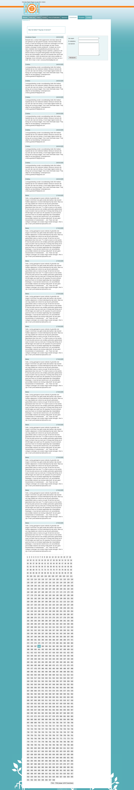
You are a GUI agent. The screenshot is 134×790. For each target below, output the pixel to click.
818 (43, 751)
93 (56, 573)
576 (61, 691)
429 (46, 656)
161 (64, 589)
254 (72, 611)
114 (35, 579)
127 (35, 582)
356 (64, 637)
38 (36, 563)
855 (35, 761)
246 (43, 611)
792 (43, 745)
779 (43, 742)
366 (54, 640)
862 (61, 761)
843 (39, 758)
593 (28, 697)
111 (71, 576)
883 (43, 767)
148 (64, 586)
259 (43, 614)
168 (43, 592)
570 (39, 691)
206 (39, 601)
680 (61, 716)
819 (46, 751)
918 (28, 777)
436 (72, 656)
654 (61, 710)
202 (72, 598)
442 (46, 659)
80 (65, 570)
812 (68, 748)
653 (57, 710)
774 (72, 738)
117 (46, 579)
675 (43, 716)
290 (61, 621)
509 (54, 675)
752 (39, 735)
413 (35, 652)
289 (57, 621)
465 (35, 665)
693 (61, 719)
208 (46, 601)
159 (57, 589)
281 (28, 621)
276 (57, 617)
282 (32, 621)
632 (28, 707)
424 (28, 656)
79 (62, 570)
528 (28, 681)
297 (39, 624)
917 (72, 773)
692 (57, 719)
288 (54, 621)
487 (68, 668)
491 (35, 672)
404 (50, 649)
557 (39, 687)
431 (54, 656)
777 (35, 742)
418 (54, 652)
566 (72, 687)
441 (43, 659)
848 (57, 758)
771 (61, 738)
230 (32, 608)
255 (28, 614)
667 (61, 713)
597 (43, 697)
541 (28, 684)
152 (32, 589)
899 (54, 770)
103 (42, 576)
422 (68, 652)
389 (43, 646)
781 (50, 742)
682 (68, 716)
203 (28, 601)
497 (57, 672)
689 (46, 719)
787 (72, 742)
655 (64, 710)
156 (46, 589)
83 (27, 573)
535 (54, 681)
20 (30, 560)
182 (46, 595)
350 (43, 637)
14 (58, 557)
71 (39, 570)
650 (46, 710)
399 (32, 649)
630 (68, 703)
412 (32, 652)
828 (32, 754)
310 (39, 627)
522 (54, 678)
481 (46, 668)
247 (46, 611)
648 (39, 710)
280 (72, 617)
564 (64, 687)
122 (64, 579)
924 (50, 777)
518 (39, 678)
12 (52, 557)
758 (61, 735)
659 (32, 713)
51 (27, 566)
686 (35, 719)
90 (48, 573)
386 (32, 646)
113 (32, 579)
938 (54, 780)
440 (39, 659)
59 (51, 566)
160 (61, 589)
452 (35, 662)
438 (32, 659)
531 (39, 681)
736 (28, 732)
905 (28, 773)
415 (43, 652)
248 (50, 611)
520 (46, 678)
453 (39, 662)
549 (57, 684)
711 (32, 726)
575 (57, 691)
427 (39, 656)
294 (28, 624)
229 (28, 608)
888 (61, 767)
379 (54, 643)
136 (68, 582)
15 (61, 557)
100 (31, 576)
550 (61, 684)
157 (50, 589)
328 (57, 630)
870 (43, 764)
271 (39, 617)
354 (57, 637)
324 (43, 630)
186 (61, 595)
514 (72, 675)
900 (57, 770)
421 (64, 652)
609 (39, 700)
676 (46, 716)
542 (32, 684)
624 (46, 703)
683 (72, 716)
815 (32, 751)
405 (54, 649)
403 (46, 649)
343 (64, 633)
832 (46, 754)
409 (68, 649)
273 (46, 617)
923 (46, 777)
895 (39, 770)
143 (46, 586)
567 (28, 691)
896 (43, 770)
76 (53, 570)
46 (59, 563)
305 (68, 624)
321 (32, 630)
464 (32, 665)
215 (72, 601)
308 (32, 627)
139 (32, 586)
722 (72, 726)
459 (61, 662)
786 (68, 742)
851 (68, 758)
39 (39, 563)
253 (68, 611)
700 (39, 722)
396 (68, 646)
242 (28, 611)
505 (39, 675)
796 (57, 745)
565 (68, 687)
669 (68, 713)
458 (57, 662)
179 (35, 595)
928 (64, 777)
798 (64, 745)
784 (61, 742)
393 (57, 646)
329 (61, 630)
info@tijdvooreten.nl (63, 789)
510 (57, 675)
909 (43, 773)
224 (57, 605)
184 (54, 595)
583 (39, 694)
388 (39, 646)
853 (28, 761)
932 (32, 780)
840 (28, 758)
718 (57, 726)
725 (35, 729)
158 (54, 589)
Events (44, 17)
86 (36, 573)
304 (64, 624)
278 (64, 617)
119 (54, 579)
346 (28, 637)
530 (35, 681)
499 (64, 672)
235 (50, 608)
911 (50, 773)
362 (39, 640)
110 (67, 576)
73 (45, 570)
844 (43, 758)
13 (55, 557)
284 (39, 621)
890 (68, 767)
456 (50, 662)
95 (62, 573)
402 (43, 649)
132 (54, 582)
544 (39, 684)
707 (64, 722)
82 (71, 570)
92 (53, 573)
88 (42, 573)
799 (68, 745)
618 (72, 700)
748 (72, 732)
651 (50, 710)
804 (39, 748)
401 (39, 649)
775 (28, 742)
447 (64, 659)
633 (32, 707)
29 (56, 560)
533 (46, 681)
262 (54, 614)
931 (28, 780)
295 (32, 624)
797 (61, 745)
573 (50, 691)
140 (35, 586)
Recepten (81, 17)
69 (33, 570)
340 (54, 633)
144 (50, 586)
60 (53, 566)
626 (54, 703)
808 (54, 748)
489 (28, 672)
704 (54, 722)
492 (39, 672)
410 (72, 649)
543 (35, 684)
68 (30, 570)
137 (72, 582)
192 (35, 598)
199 (61, 598)
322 (35, 630)
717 (54, 726)
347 (32, 637)
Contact (88, 17)
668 (64, 713)
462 (72, 662)
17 (67, 557)
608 (35, 700)
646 (32, 710)
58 (48, 566)
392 (54, 646)
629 (64, 703)
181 (43, 595)
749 (28, 735)
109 (64, 576)
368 (61, 640)
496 (54, 672)
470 (54, 665)
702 (46, 722)
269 (32, 617)
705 (57, 722)
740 (43, 732)
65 (68, 566)
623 (43, 703)
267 (72, 614)
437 (28, 659)
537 (61, 681)
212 (61, 601)
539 (68, 681)
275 (54, 617)
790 (35, 745)
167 (39, 592)
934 (39, 780)
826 (72, 751)
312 (46, 627)
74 (48, 570)
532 (43, 681)
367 (57, 640)
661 (39, 713)
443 (50, 659)
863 (64, 761)
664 (50, 713)
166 (35, 592)
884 (46, 767)
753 (43, 735)
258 (39, 614)
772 (64, 738)
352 (50, 637)
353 (54, 637)
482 (50, 668)
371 (72, 640)
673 (35, 716)
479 (39, 668)
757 (57, 735)
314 (54, 627)
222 (50, 605)
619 (28, 703)
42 (48, 563)
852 (72, 758)
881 (35, 767)
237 (57, 608)
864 (68, 761)
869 (39, 764)
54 (36, 566)
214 (68, 601)
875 (61, 764)
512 (64, 675)
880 (32, 767)
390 (46, 646)
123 (68, 579)
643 (68, 707)
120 (57, 579)
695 (68, 719)
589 (61, 694)
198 (57, 598)
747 (68, 732)
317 (64, 627)
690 (50, 719)
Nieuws (25, 17)
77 (56, 570)
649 (43, 710)
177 (28, 595)
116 (43, 579)
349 (39, 637)
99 (27, 576)
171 (54, 592)
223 (54, 605)
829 (35, 754)
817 (39, 751)
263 (57, 614)
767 (46, 738)
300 (50, 624)
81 (68, 570)
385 (28, 646)
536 (57, 681)
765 (39, 738)
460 (64, 662)
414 (39, 652)
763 (32, 738)
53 (33, 566)
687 (39, 719)
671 (28, 716)
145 (54, 586)
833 (50, 754)
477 (32, 668)
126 (32, 582)
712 (35, 726)
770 (57, 738)
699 (35, 722)
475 (72, 665)
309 (35, 627)
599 (50, 697)
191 (32, 598)
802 (32, 748)
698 (32, 722)
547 (50, 684)
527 (72, 678)
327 (54, 630)
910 (46, 773)
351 (46, 637)
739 (39, 732)
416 (46, 652)
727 (43, 729)
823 (61, 751)
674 (39, 716)
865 (72, 761)
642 (64, 707)
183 (50, 595)
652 (54, 710)
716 (50, 726)
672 (32, 716)
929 (68, 777)
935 (43, 780)
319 (72, 627)
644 (72, 707)
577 (64, 691)
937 (50, 780)
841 (32, 758)
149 (68, 586)
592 (72, 694)
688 (43, 719)
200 (64, 598)
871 (46, 764)
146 (57, 586)
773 (68, 738)
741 (46, 732)
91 (51, 573)
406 (57, 649)
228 (72, 605)
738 (35, 732)
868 (35, 764)
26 (48, 560)
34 (71, 560)
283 (35, 621)
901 (61, 770)
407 (61, 649)
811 (64, 748)
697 (28, 722)
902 (64, 770)
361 (35, 640)
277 (61, 617)
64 (65, 566)
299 (46, 624)
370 (68, 640)
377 (46, 643)
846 (50, 758)
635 (39, 707)
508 (50, 675)
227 (68, 605)
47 (62, 563)
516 (32, 678)
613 (54, 700)
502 (28, 675)
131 (50, 582)
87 (39, 573)
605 (72, 697)
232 (39, 608)
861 (57, 761)
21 (33, 560)
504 (35, 675)
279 (68, 617)
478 (35, 668)
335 (35, 633)
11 (50, 557)
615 (61, 700)
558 (43, 687)
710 (28, 726)
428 (43, 656)
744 (57, 732)
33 (68, 560)
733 (64, 729)
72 (42, 570)
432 (57, 656)
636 (43, 707)
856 (39, 761)
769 (54, 738)
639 (54, 707)
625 (50, 703)
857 (43, 761)
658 (28, 713)
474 (68, 665)
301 (54, 624)
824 (64, 751)
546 (46, 684)
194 (43, 598)
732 (61, 729)
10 (47, 557)
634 (35, 707)
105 (49, 576)
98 (71, 573)
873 (54, 764)
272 (43, 617)
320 (28, 630)
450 (28, 662)
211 (57, 601)
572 (46, 691)
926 (57, 777)
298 (43, 624)
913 (57, 773)
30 (59, 560)
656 (68, 710)
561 (54, 687)
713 (39, 726)
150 (72, 586)
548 (54, 684)
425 (32, 656)
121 (61, 579)
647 (35, 710)
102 (38, 576)
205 (35, 601)
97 (68, 573)
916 (68, 773)
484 (57, 668)
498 (61, 672)
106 (53, 576)
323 (39, 630)
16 (64, 557)
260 (46, 614)
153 (35, 589)
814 (28, 751)
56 (42, 566)
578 (68, 691)
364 (46, 640)
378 (50, 643)
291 (64, 621)
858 (46, 761)
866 (28, 764)
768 (50, 738)
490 (32, 672)
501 (72, 672)
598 (46, 697)
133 (57, 582)
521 (50, 678)
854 (32, 761)
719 (61, 726)
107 (56, 576)
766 (43, 738)
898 (50, 770)
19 (27, 560)
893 (32, 770)
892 (28, 770)
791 (39, 745)
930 (72, 777)
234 (46, 608)
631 (72, 703)
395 (64, 646)
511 (61, 675)
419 (57, 652)
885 (50, 767)
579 (72, 691)
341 (57, 633)
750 (32, 735)
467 (43, 665)
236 (54, 608)
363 (43, 640)
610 (43, 700)
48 (65, 563)
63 (62, 566)
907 (35, 773)
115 (39, 579)
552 (68, 684)
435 (68, 656)
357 (68, 637)
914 (61, 773)
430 (50, 656)
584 (43, 694)
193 (39, 598)
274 (50, 617)
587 (54, 694)
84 (30, 573)
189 (72, 595)
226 (64, 605)
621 (35, 703)
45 (56, 563)
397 (72, 646)
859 (50, 761)
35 (27, 563)
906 (32, 773)
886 (54, 767)
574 (54, 691)
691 (54, 719)
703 (50, 722)
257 (35, 614)
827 (28, 754)
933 (35, 780)
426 (35, 656)
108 (60, 576)
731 (57, 729)
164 (28, 592)
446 (61, 659)
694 (64, 719)
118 (50, 579)
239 (64, 608)
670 (72, 713)
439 (35, 659)
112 (28, 579)
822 (57, 751)
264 (61, 614)
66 (71, 566)
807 (50, 748)
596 (39, 697)
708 (68, 722)
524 (61, 678)
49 (68, 563)
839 (72, 754)
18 (70, 557)
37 (33, 563)
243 (32, 611)
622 (39, 703)
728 (46, 729)
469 (50, 665)
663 (46, 713)
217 (32, 605)
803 (35, 748)
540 (72, 681)
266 (68, 614)
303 (61, 624)
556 (35, 687)
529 (32, 681)
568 (32, 691)
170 (50, 592)
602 (61, 697)
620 (32, 703)
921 (39, 777)
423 (72, 652)
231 (35, 608)
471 (57, 665)
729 (50, 729)
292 (68, 621)
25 (45, 560)
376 (43, 643)
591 (68, 694)
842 (35, 758)
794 (50, 745)
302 (57, 624)
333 (28, 633)
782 (54, 742)
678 (54, 716)
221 (46, 605)
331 (68, 630)
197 (54, 598)
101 (35, 576)
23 (39, 560)
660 (35, 713)
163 (72, 589)
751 (35, 735)
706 (61, 722)
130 (46, 582)
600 (54, 697)
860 (54, 761)
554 (28, 687)
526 (68, 678)
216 (28, 605)
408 (64, 649)
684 (28, 719)
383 (68, 643)
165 (32, 592)
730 (54, 729)
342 (61, 633)
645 (28, 710)
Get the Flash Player (28, 2)
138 (28, 586)
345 (72, 633)
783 (57, 742)
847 (54, 758)
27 (51, 560)
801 (28, 748)
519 (43, 678)
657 (72, 710)
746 (64, 732)
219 (39, 605)
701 (43, 722)
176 (72, 592)
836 (61, 754)
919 (32, 777)
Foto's (38, 17)
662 (43, 713)
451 (32, 662)
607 (32, 700)
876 (64, 764)
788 (28, 745)
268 (28, 617)
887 (57, 767)
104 (45, 576)
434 (64, 656)
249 (54, 611)
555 (32, 687)
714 (43, 726)
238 (61, 608)
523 (57, 678)
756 (54, 735)
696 (72, 719)
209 (50, 601)
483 (54, 668)
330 (64, 630)
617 (68, 700)
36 (30, 563)
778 (39, 742)
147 (61, 586)
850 (64, 758)
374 (35, 643)
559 (46, 687)
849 (61, 758)
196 (50, 598)
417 (50, 652)
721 (68, 726)
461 (68, 662)
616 (64, 700)
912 (54, 773)
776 (32, 742)
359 (28, 640)
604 (68, 697)
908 (39, 773)
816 (35, 751)
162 (68, 589)
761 (72, 735)
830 (39, 754)
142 (43, 586)
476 (28, 668)
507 (46, 675)
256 (32, 614)
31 (62, 560)
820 (50, 751)
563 (61, 687)
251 (61, 611)
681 (64, 716)
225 (61, 605)
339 (50, 633)
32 (65, 560)
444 (54, 659)
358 (72, 637)
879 (28, 767)
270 (35, 617)
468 (46, 665)
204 (32, 601)
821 (54, 751)
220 (43, 605)
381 (61, 643)
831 (43, 754)
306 (72, 624)
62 (59, 566)
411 (28, 652)
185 (57, 595)
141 (39, 586)
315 (57, 627)
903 (68, 770)
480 (43, 668)
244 (35, 611)
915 (64, 773)
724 (32, 729)
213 (64, 601)
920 (35, 777)
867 (32, 764)
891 (72, 767)
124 (72, 579)
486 (64, 668)
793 (46, 745)
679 (57, 716)
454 (43, 662)
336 (39, 633)
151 (28, 589)
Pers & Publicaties (54, 17)
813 (72, 748)
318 (68, 627)
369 (64, 640)
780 (46, 742)
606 (28, 700)
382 (64, 643)
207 (43, 601)
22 (36, 560)
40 (42, 563)
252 (64, 611)
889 (64, 767)
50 (71, 563)
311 (43, 627)
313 (50, 627)
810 (61, 748)
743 (54, 732)
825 (68, 751)
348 (35, 637)
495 (50, 672)
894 (35, 770)
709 (72, 722)
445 (57, 659)
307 (28, 627)
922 (43, 777)
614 (57, 700)
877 (68, 764)
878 (72, 764)
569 (35, 691)
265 (64, 614)
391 (50, 646)
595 (35, 697)
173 (61, 592)
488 (72, 668)
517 (35, 678)
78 (59, 570)
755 (50, 735)
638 (50, 707)
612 (50, 700)
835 (57, 754)
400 (35, 649)
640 (57, 707)
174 (64, 592)
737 (32, 732)
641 (61, 707)
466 (39, 665)
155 (43, 589)
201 (68, 598)
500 (68, 672)
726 (39, 729)
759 (64, 735)
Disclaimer (73, 789)
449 (72, 659)
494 (46, 672)
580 (28, 694)
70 (36, 570)
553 (72, 684)
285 (43, 621)
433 (61, 656)
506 (43, 675)
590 (64, 694)
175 (68, 592)
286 (46, 621)
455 (46, 662)
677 (50, 716)
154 (39, 589)
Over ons (32, 17)
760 (68, 735)
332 (72, 630)
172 (57, 592)
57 (45, 566)
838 (68, 754)
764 (35, 738)
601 (57, 697)
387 (35, 646)
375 (39, 643)
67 (27, 570)
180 (39, 595)
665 (54, 713)
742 (50, 732)
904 (72, 770)
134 (61, 582)
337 (43, 633)
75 (51, 570)
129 (43, 582)
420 (61, 652)
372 (28, 643)
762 (28, 738)
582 (35, 694)
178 (32, 595)
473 (64, 665)
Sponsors (64, 17)
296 (35, 624)
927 (61, 777)
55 (39, 566)
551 (64, 684)
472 (61, 665)
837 (64, 754)
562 (57, 687)
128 (39, 582)
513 (68, 675)
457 (54, 662)
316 (61, 627)
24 (42, 560)
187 (64, 595)
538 (64, 681)
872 (50, 764)
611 (46, 700)
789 (32, 745)
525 (64, 678)
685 (32, 719)
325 (46, 630)
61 (56, 566)
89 (45, 573)
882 (39, 767)
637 (46, 707)
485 (61, 668)
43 (51, 563)
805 (43, 748)
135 (64, 582)
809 (57, 748)
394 (61, 646)
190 (28, 598)
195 (46, 598)
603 (64, 697)
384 (72, 643)
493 (43, 672)
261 (50, 614)
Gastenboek (73, 17)
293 (72, 621)
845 (46, 758)
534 (50, 681)
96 (65, 573)
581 (32, 694)
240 (68, 608)
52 (30, 566)
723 (28, 729)
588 (57, 694)
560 (50, 687)
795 (54, 745)
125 (28, 582)
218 (35, 605)
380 (57, 643)
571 (43, 691)
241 (72, 608)
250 (57, 611)
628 (61, 703)
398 (28, 649)
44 (53, 563)
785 (64, 742)
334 (32, 633)
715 (46, 726)
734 (68, 729)
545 (43, 684)
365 (50, 640)
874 (57, 764)
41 (45, 563)
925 (54, 777)
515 (28, 678)
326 (50, 630)
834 (54, 754)
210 (54, 601)
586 (50, 694)
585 (46, 694)
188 (68, 595)
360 (32, 640)
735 (72, 729)
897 (46, 770)
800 (72, 745)
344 (68, 633)
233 (43, 608)
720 (64, 726)
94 (59, 573)
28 (53, 560)
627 (57, 703)
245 (39, 611)
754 (46, 735)
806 (46, 748)
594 (32, 697)
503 (32, 675)
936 (46, 780)
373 (32, 643)
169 (46, 592)
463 (28, 665)
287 (50, 621)
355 (61, 637)
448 (68, 659)
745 (61, 732)
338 (46, 633)
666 (57, 713)
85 (33, 573)
